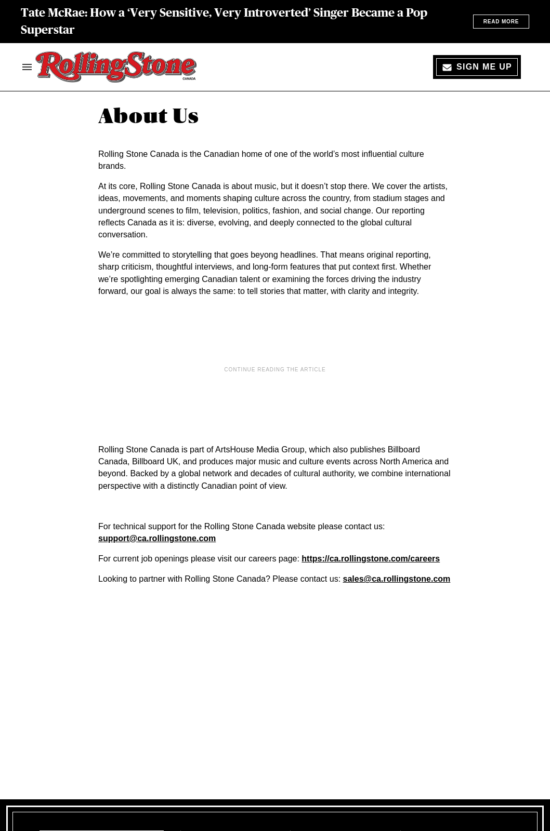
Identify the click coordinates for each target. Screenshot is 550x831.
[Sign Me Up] (477, 67)
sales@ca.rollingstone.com (397, 578)
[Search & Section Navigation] (27, 67)
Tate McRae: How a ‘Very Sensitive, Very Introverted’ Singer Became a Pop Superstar (224, 21)
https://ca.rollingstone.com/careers (371, 558)
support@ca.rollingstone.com (157, 538)
